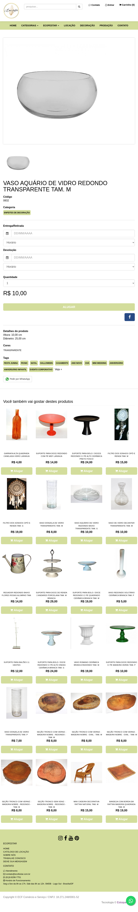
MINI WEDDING (99, 363)
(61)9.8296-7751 (13, 877)
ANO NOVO (76, 363)
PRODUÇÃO (106, 25)
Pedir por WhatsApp (17, 379)
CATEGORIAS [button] (29, 25)
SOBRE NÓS (9, 855)
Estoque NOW (125, 902)
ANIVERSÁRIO (116, 363)
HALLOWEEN (46, 363)
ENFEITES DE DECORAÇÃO (17, 213)
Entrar (109, 5)
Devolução (9, 250)
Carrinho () (127, 5)
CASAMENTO (62, 363)
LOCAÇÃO (69, 25)
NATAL (34, 363)
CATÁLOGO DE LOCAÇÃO (16, 852)
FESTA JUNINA (11, 363)
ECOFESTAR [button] (51, 25)
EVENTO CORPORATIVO (41, 369)
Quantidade (10, 277)
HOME (13, 25)
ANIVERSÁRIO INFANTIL (15, 369)
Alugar (69, 307)
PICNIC (24, 363)
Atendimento (10, 871)
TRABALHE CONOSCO (14, 858)
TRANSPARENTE (12, 350)
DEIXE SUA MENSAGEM (15, 861)
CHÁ (87, 363)
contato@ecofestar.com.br (18, 874)
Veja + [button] (58, 369)
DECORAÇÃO (87, 25)
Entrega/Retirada (13, 225)
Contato (94, 5)
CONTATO (122, 25)
